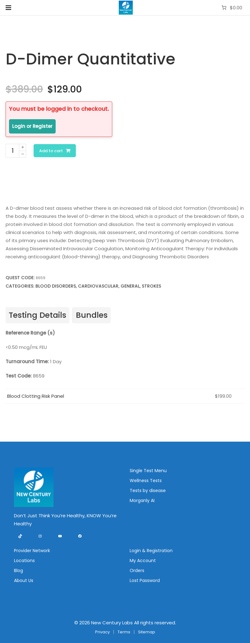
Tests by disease (148, 490)
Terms (124, 632)
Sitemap (146, 632)
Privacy (102, 632)
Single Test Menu (148, 470)
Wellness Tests (146, 480)
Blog (18, 570)
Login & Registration (151, 550)
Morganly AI (142, 500)
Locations (24, 560)
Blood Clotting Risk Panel (35, 396)
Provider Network (32, 550)
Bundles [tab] (92, 315)
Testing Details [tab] (37, 315)
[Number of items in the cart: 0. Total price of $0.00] (231, 8)
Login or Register (32, 126)
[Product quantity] (12, 150)
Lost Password (145, 580)
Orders (137, 570)
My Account (143, 560)
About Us (23, 580)
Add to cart (51, 151)
